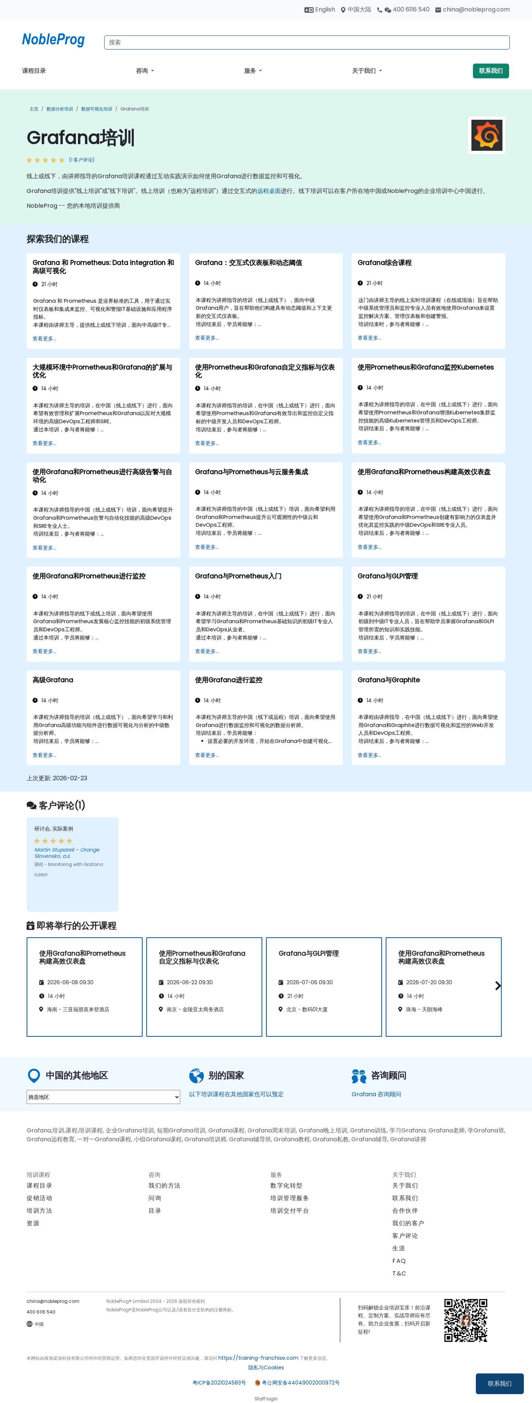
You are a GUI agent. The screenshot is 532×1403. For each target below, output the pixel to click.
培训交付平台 (290, 1210)
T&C (399, 1273)
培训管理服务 (290, 1198)
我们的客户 (408, 1223)
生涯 (398, 1248)
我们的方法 (165, 1185)
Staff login (266, 1399)
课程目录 (34, 71)
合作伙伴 (405, 1210)
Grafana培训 (134, 109)
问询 (155, 1198)
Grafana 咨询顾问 (376, 1094)
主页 (34, 109)
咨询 (142, 71)
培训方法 (39, 1210)
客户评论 (405, 1236)
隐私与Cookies (266, 1367)
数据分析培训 (60, 109)
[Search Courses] (307, 42)
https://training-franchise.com (258, 1358)
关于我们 (364, 71)
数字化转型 (286, 1185)
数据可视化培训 (96, 109)
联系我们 (500, 1383)
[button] (496, 986)
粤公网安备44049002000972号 (301, 1382)
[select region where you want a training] (103, 1097)
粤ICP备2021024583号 (219, 1382)
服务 (251, 71)
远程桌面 (269, 191)
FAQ (399, 1261)
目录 (155, 1210)
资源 (33, 1223)
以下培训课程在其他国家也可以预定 (236, 1094)
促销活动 (39, 1198)
